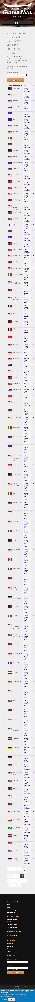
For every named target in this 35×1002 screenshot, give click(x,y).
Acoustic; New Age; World (26, 257)
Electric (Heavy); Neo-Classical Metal (26, 741)
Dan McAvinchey (11, 910)
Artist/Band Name (17, 85)
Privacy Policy (17, 995)
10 (9, 880)
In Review (9, 922)
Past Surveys (10, 949)
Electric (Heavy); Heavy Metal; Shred (26, 421)
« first (10, 869)
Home (8, 904)
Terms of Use (19, 994)
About (8, 907)
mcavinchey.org (11, 912)
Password (10, 965)
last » (18, 885)
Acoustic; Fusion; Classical (26, 354)
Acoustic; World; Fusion (26, 360)
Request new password (13, 969)
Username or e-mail (12, 959)
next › (11, 885)
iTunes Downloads (12, 919)
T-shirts (9, 951)
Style (26, 85)
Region (10, 85)
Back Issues (10, 946)
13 (24, 880)
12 (19, 880)
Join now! (15, 935)
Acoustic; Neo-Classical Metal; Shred (26, 751)
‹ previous (18, 869)
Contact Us (10, 943)
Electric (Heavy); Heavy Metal (27, 90)
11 (14, 880)
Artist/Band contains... (12, 72)
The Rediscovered (12, 924)
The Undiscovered (12, 927)
